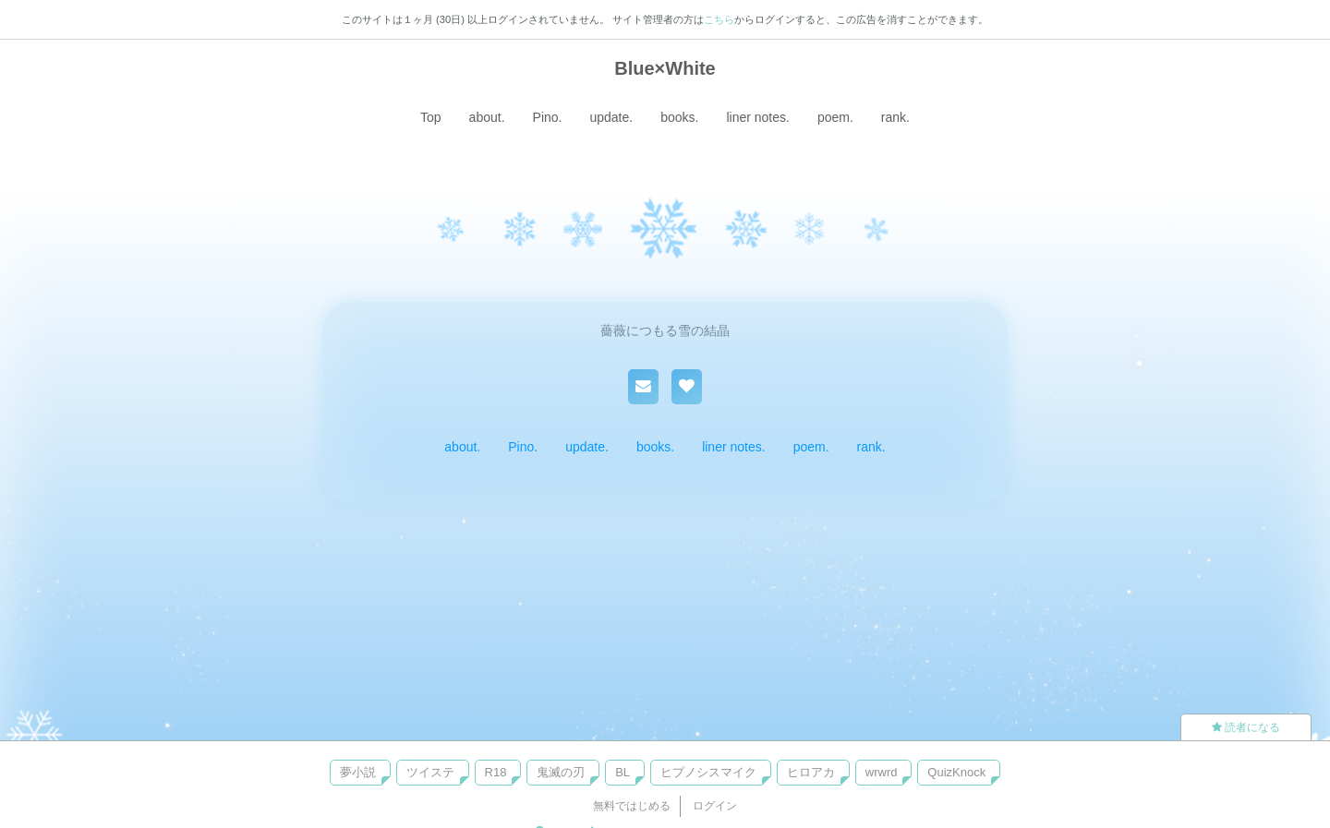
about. (487, 117)
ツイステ (430, 772)
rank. (895, 117)
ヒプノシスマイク (708, 772)
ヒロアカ (811, 772)
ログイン (715, 805)
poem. (835, 117)
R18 (496, 772)
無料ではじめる (632, 805)
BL (622, 772)
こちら (719, 19)
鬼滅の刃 (561, 772)
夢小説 (358, 772)
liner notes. (757, 117)
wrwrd (881, 772)
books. (679, 117)
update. (611, 117)
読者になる (1246, 727)
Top (430, 117)
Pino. (547, 117)
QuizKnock (956, 772)
